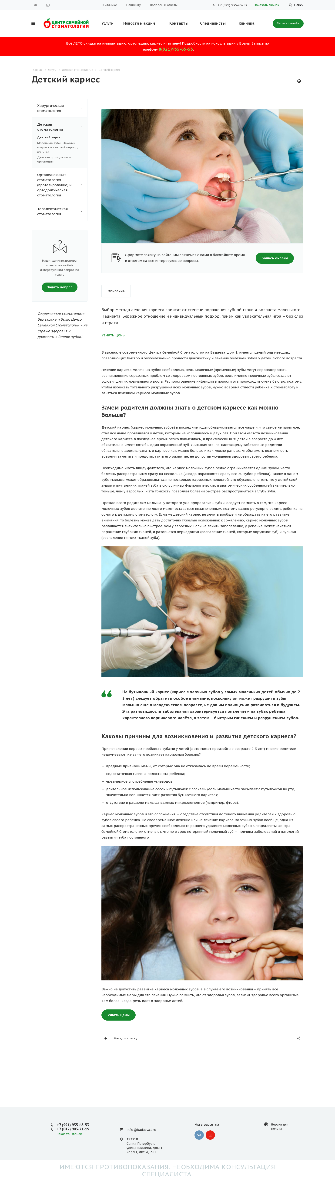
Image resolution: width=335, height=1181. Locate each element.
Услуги (107, 23)
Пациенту (133, 5)
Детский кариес (49, 137)
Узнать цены (113, 335)
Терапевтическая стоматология (62, 211)
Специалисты (213, 23)
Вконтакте (36, 5)
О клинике (109, 5)
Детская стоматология (62, 127)
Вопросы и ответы (164, 5)
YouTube (48, 5)
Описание (116, 291)
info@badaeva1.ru (141, 1130)
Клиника (247, 23)
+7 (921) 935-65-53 (232, 5)
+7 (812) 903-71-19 (73, 1129)
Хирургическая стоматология (62, 108)
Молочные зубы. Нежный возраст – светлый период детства (57, 147)
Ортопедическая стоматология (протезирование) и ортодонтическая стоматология (62, 185)
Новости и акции (139, 23)
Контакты (178, 23)
